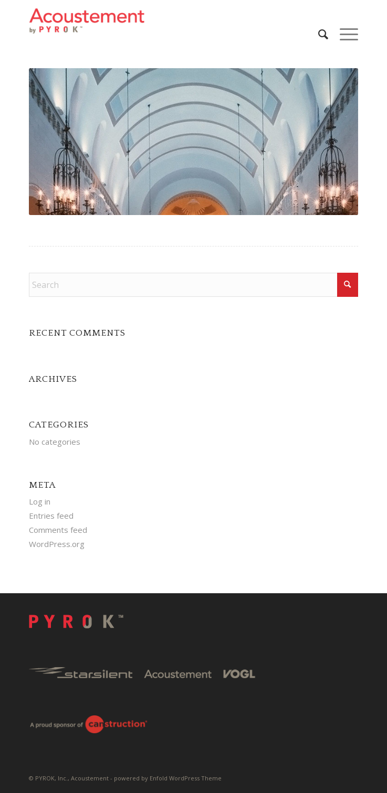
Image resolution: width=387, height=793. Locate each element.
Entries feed (51, 515)
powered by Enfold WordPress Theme (168, 778)
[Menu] (343, 34)
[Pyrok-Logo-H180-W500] (160, 21)
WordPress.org (57, 544)
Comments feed (58, 529)
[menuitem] (318, 34)
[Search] (318, 34)
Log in (39, 501)
